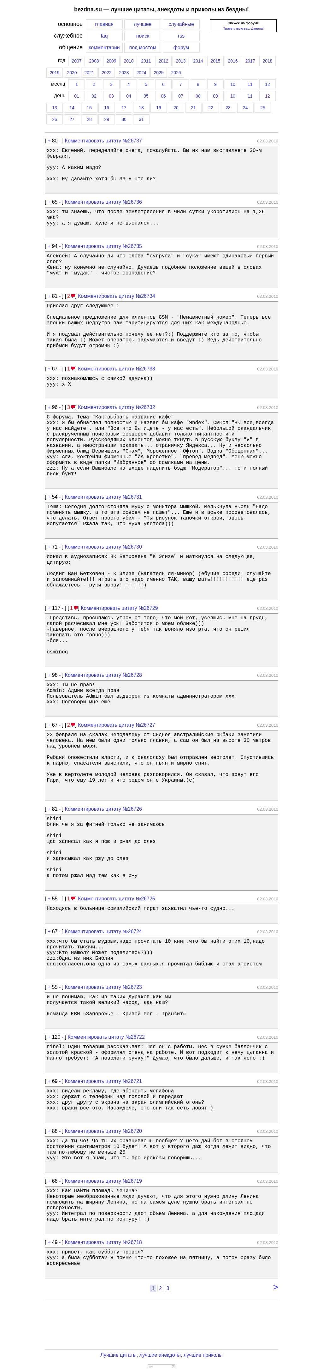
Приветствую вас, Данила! (243, 28)
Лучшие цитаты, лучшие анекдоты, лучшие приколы (161, 1355)
